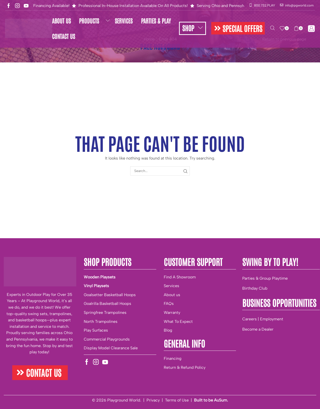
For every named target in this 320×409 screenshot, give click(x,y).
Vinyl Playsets (96, 285)
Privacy (153, 400)
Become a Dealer (258, 329)
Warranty (172, 312)
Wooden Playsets (100, 277)
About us (172, 294)
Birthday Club (255, 288)
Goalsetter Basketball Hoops (110, 294)
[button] (238, 28)
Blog (168, 330)
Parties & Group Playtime (265, 278)
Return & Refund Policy (185, 367)
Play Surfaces (96, 330)
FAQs (169, 303)
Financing (173, 358)
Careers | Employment (262, 319)
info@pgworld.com (299, 5)
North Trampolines (101, 321)
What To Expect (178, 321)
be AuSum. (218, 400)
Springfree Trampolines (105, 312)
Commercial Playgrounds (107, 339)
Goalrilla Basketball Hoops (107, 303)
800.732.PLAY (264, 5)
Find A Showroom (180, 277)
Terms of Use (177, 400)
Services (171, 285)
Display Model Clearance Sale (111, 348)
